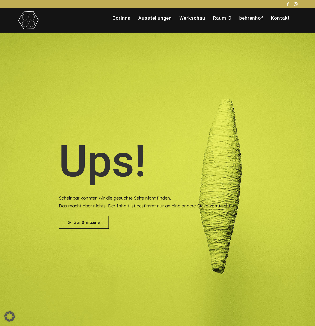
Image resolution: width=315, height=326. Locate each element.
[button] (9, 316)
